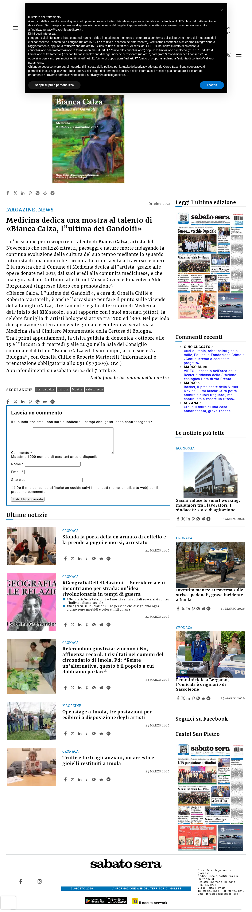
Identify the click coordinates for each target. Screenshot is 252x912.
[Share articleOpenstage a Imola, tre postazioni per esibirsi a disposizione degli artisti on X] (73, 733)
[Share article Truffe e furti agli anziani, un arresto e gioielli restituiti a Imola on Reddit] (101, 779)
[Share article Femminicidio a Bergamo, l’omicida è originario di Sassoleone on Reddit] (203, 698)
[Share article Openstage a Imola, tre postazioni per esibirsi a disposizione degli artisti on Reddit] (101, 733)
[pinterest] (30, 193)
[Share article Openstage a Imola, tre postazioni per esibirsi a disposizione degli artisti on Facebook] (66, 733)
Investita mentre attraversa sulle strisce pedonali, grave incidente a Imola (209, 595)
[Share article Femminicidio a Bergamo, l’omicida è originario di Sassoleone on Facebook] (178, 698)
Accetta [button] (211, 85)
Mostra (77, 389)
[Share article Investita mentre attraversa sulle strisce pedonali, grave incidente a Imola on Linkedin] (188, 609)
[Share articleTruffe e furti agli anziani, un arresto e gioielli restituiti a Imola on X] (73, 779)
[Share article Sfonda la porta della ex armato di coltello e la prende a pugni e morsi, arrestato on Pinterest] (87, 558)
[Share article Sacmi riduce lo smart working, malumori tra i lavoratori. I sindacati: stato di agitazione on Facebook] (178, 519)
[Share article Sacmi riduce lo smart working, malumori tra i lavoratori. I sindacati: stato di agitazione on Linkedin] (188, 519)
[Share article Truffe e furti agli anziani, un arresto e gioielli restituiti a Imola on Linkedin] (80, 779)
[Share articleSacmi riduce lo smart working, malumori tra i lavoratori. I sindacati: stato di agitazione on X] (183, 519)
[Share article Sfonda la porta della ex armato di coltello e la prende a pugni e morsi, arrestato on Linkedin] (80, 558)
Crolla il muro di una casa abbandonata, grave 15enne (207, 409)
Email (17, 472)
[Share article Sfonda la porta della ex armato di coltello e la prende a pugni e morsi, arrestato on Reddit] (101, 558)
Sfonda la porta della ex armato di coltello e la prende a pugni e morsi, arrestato (114, 539)
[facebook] (7, 193)
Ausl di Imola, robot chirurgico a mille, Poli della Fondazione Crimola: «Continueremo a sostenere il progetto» (215, 357)
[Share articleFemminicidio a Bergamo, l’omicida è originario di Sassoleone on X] (183, 698)
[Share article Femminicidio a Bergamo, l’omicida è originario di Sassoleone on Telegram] (209, 698)
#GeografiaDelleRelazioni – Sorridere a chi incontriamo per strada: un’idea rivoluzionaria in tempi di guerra (113, 588)
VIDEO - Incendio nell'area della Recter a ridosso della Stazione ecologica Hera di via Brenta (210, 375)
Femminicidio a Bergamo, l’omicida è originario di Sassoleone (202, 685)
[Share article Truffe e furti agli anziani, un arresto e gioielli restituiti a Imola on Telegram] (109, 779)
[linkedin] (22, 193)
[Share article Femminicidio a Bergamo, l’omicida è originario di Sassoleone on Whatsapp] (198, 698)
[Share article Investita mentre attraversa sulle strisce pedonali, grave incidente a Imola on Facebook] (178, 609)
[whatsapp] (37, 193)
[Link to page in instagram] (39, 881)
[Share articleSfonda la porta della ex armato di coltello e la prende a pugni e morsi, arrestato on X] (73, 558)
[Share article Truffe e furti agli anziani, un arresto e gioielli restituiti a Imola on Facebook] (66, 779)
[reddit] (45, 193)
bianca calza (45, 389)
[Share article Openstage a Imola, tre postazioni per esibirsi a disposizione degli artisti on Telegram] (109, 733)
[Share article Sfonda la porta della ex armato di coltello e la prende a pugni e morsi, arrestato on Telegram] (109, 558)
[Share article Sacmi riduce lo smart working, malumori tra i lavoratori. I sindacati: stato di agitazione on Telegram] (209, 519)
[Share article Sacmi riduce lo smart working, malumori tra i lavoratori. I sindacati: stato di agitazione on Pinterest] (193, 519)
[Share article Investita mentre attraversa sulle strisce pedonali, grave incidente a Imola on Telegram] (209, 609)
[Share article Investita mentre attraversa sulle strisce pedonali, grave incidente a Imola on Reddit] (203, 609)
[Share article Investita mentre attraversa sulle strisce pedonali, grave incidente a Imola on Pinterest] (193, 609)
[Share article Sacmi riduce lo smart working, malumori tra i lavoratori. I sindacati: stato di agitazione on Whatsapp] (198, 519)
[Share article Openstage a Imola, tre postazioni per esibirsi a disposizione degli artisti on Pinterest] (87, 733)
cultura (63, 389)
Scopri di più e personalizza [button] (54, 85)
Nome (17, 464)
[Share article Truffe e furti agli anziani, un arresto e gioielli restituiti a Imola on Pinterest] (87, 779)
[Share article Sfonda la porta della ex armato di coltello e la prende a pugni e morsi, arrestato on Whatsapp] (94, 558)
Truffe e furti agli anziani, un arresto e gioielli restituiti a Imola (108, 760)
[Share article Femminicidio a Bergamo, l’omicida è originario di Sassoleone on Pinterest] (193, 698)
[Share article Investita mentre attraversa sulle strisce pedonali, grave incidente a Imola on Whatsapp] (198, 609)
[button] (221, 10)
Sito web (18, 480)
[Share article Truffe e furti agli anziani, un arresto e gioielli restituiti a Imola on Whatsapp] (94, 779)
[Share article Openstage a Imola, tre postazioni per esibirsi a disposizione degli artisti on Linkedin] (80, 733)
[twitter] (15, 193)
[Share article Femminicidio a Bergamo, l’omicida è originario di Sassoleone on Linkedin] (188, 698)
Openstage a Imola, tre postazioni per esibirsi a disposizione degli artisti (107, 714)
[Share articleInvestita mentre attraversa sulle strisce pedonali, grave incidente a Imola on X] (183, 609)
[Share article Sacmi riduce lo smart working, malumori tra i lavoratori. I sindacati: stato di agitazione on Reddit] (203, 519)
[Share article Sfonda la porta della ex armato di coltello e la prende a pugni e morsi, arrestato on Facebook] (66, 558)
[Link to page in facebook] (20, 881)
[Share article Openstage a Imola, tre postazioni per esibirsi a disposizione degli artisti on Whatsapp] (94, 733)
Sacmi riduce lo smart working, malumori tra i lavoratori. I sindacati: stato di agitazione (208, 505)
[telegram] (52, 193)
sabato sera (94, 389)
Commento (21, 453)
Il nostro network (149, 903)
